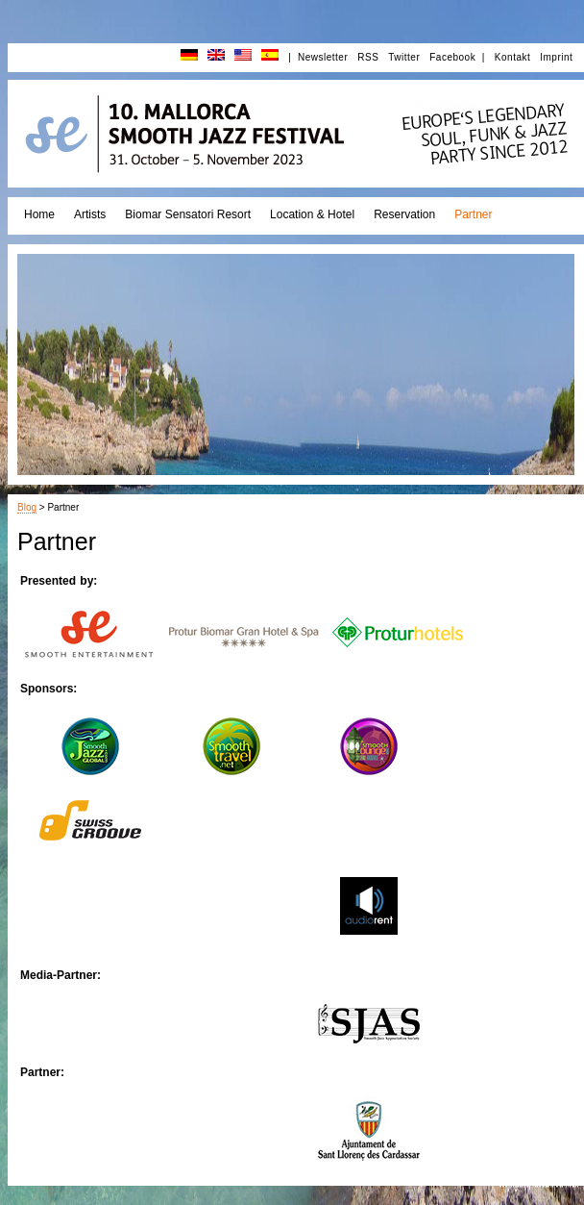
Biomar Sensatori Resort (188, 214)
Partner (473, 214)
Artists (90, 214)
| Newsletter (318, 57)
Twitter (404, 57)
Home (39, 214)
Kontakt (512, 57)
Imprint (556, 57)
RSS (367, 57)
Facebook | (457, 57)
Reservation (404, 214)
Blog (26, 507)
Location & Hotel (312, 214)
